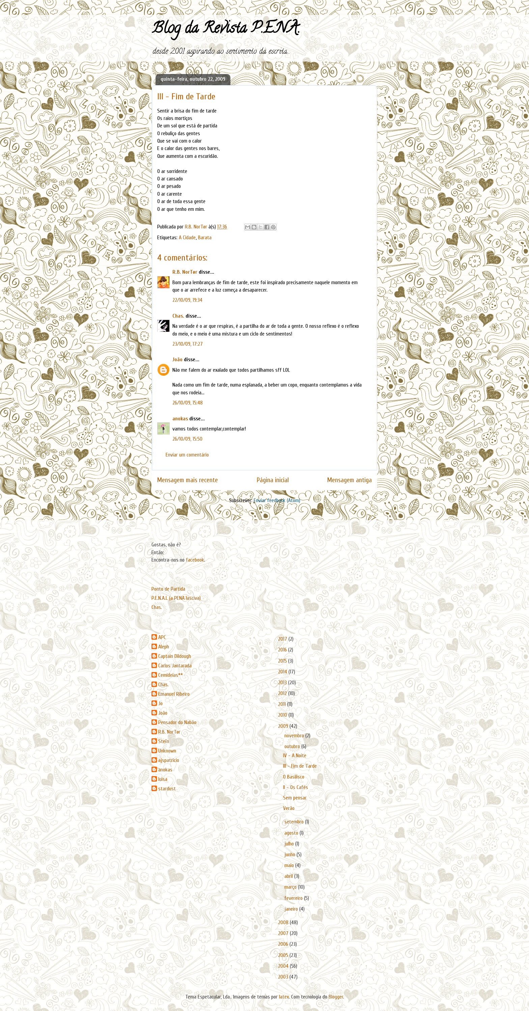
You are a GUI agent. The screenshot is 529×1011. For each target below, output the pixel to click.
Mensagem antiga (349, 480)
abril (289, 876)
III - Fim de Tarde (300, 766)
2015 (283, 661)
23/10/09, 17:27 (187, 344)
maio (289, 865)
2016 (283, 650)
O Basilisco (293, 777)
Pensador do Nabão (177, 722)
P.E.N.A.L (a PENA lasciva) (176, 598)
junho (290, 855)
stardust (167, 789)
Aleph (163, 647)
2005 (283, 955)
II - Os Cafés (295, 787)
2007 (284, 933)
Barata (205, 238)
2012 (283, 693)
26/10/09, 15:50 (187, 439)
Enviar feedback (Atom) (277, 500)
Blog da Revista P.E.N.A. (226, 30)
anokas (180, 419)
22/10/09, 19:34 (187, 300)
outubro (292, 746)
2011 (282, 704)
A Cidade (187, 238)
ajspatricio (168, 760)
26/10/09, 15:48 (187, 403)
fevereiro (294, 898)
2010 (283, 715)
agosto (292, 833)
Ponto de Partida (168, 589)
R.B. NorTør (184, 272)
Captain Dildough (174, 656)
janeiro (291, 909)
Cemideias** (170, 675)
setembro (294, 822)
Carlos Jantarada (175, 666)
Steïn (163, 741)
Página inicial (273, 480)
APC (162, 637)
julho (289, 844)
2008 (284, 922)
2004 (284, 966)
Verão (289, 808)
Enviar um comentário (187, 455)
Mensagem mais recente (187, 480)
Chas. (178, 316)
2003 (283, 977)
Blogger (336, 997)
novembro (294, 736)
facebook (195, 560)
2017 (283, 639)
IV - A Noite (294, 756)
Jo (160, 703)
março (291, 887)
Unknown (167, 751)
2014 (283, 672)
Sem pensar (295, 798)
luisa (162, 779)
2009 (283, 726)
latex (284, 997)
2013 (283, 683)
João (177, 359)
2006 (283, 944)
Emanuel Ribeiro (174, 694)
